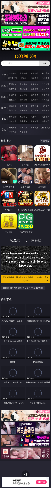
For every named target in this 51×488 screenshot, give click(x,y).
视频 (3, 86)
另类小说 (23, 121)
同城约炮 (12, 127)
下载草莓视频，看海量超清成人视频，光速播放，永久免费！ (26, 279)
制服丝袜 (12, 99)
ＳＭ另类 (45, 88)
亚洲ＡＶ (12, 84)
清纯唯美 (23, 110)
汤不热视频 (45, 127)
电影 (3, 96)
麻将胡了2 (12, 78)
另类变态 (45, 99)
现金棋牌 (34, 78)
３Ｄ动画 (45, 84)
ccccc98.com (25, 56)
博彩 (3, 75)
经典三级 (23, 99)
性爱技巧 (45, 121)
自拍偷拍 (23, 84)
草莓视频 (34, 127)
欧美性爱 (45, 95)
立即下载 (41, 482)
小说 (3, 118)
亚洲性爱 (12, 95)
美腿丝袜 (12, 110)
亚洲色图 (23, 106)
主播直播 (34, 88)
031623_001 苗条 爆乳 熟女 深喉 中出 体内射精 (23, 288)
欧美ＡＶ (34, 84)
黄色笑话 (34, 121)
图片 (3, 107)
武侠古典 (45, 116)
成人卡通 (34, 95)
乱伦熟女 (34, 99)
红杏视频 (12, 132)
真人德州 (23, 73)
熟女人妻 (12, 88)
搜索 (45, 63)
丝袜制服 (23, 88)
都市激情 (12, 116)
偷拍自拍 (23, 95)
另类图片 (45, 110)
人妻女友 (34, 116)
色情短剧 (23, 132)
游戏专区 (45, 73)
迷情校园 (12, 121)
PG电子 (12, 73)
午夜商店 (23, 127)
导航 (3, 129)
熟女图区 (34, 110)
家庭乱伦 (23, 116)
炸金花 (23, 78)
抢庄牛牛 (45, 78)
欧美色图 (34, 106)
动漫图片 (45, 106)
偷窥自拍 (12, 106)
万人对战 (34, 73)
